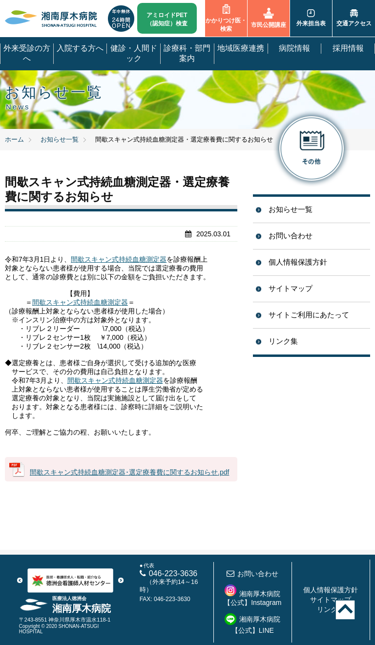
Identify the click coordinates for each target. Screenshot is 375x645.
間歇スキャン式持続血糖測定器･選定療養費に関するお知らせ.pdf (129, 472)
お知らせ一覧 (290, 209)
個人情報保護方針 (298, 262)
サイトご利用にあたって (309, 315)
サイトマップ (290, 288)
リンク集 (283, 341)
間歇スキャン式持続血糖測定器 (119, 259)
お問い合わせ (290, 235)
